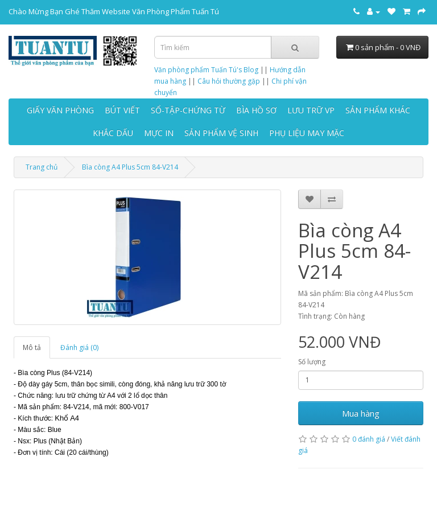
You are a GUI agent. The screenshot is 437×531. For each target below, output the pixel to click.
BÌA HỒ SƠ (256, 110)
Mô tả (32, 347)
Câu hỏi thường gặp (228, 81)
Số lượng (311, 362)
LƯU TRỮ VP (311, 110)
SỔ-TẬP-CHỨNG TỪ (188, 110)
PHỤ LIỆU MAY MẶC (306, 132)
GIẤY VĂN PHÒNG (60, 110)
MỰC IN (159, 132)
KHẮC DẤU (113, 132)
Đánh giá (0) (79, 347)
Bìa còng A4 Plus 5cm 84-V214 (130, 167)
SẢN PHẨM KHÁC (377, 110)
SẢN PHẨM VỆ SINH (221, 132)
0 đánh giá (368, 439)
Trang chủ (41, 167)
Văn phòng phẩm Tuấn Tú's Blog (206, 70)
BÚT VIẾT (122, 110)
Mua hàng (361, 413)
